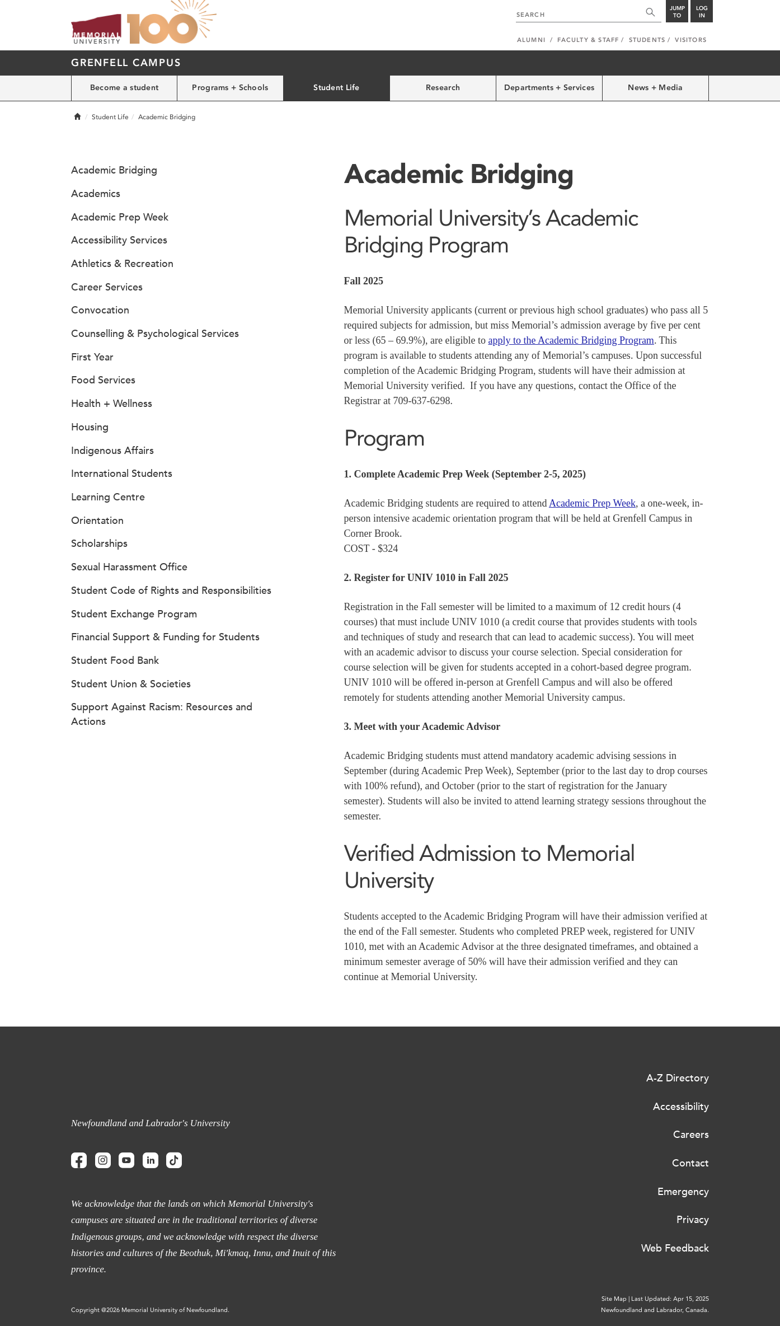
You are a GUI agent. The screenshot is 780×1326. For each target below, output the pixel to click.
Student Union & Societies (131, 684)
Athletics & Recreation (122, 263)
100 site (171, 22)
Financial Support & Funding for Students (165, 637)
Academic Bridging (114, 170)
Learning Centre (108, 497)
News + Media (655, 87)
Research (443, 87)
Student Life (336, 87)
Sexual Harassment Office (129, 567)
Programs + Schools (230, 87)
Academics (95, 194)
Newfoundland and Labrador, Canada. (655, 1310)
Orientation (97, 520)
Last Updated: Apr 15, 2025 (670, 1298)
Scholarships (99, 543)
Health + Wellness (111, 403)
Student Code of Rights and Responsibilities (171, 590)
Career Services (107, 287)
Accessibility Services (119, 240)
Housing (90, 427)
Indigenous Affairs (112, 450)
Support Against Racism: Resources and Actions (161, 714)
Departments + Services (549, 87)
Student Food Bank (115, 660)
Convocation (100, 310)
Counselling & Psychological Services (155, 333)
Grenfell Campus (126, 63)
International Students (121, 473)
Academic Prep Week (592, 503)
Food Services (103, 380)
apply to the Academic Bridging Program (571, 340)
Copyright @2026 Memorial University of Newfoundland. (150, 1310)
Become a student (124, 87)
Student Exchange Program (134, 614)
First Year (92, 357)
